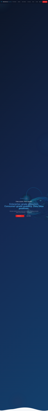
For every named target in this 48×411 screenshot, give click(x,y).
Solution (19, 1)
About (33, 1)
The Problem (14, 1)
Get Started (45, 1)
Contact (37, 1)
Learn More (28, 216)
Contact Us (20, 216)
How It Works (24, 1)
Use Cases (29, 1)
